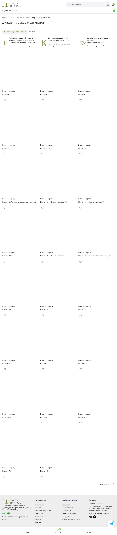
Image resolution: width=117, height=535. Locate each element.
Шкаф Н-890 (82, 148)
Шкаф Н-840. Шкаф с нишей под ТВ (91, 202)
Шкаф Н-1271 (7, 94)
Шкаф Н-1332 (83, 94)
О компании (39, 505)
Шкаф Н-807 (7, 256)
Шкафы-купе (67, 511)
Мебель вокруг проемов (71, 520)
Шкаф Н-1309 (45, 94)
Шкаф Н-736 (7, 471)
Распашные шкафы (69, 514)
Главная (38, 523)
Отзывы (38, 520)
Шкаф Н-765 (44, 363)
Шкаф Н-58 (44, 471)
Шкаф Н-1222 (7, 148)
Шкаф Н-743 (7, 417)
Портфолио (39, 517)
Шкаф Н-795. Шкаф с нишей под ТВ (53, 256)
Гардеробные (67, 517)
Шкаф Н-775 (82, 310)
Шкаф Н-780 (7, 363)
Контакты (38, 508)
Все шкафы (66, 505)
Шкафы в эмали (68, 508)
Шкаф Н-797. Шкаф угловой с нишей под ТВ (94, 256)
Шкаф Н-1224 (45, 148)
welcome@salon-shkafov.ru (99, 513)
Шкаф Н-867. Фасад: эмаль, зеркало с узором (19, 202)
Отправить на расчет (43, 511)
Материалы (39, 514)
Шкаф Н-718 (44, 417)
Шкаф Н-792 (44, 310)
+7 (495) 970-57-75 (96, 503)
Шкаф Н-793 (7, 310)
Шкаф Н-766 (82, 363)
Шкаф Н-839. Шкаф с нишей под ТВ (53, 202)
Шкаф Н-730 (82, 417)
